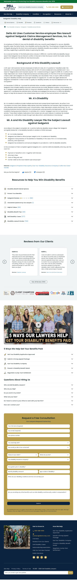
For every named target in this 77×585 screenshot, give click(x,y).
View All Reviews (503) (38, 282)
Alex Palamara (58, 272)
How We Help (9, 14)
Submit (38, 509)
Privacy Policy (15, 574)
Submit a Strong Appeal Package (60, 542)
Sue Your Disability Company (62, 546)
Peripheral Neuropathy (24, 166)
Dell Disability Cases (39, 550)
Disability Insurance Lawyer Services (10, 7)
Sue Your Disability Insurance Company (45, 166)
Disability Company (23, 14)
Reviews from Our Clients (41, 547)
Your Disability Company (13, 27)
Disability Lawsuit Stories (34, 27)
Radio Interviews (38, 559)
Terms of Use (26, 574)
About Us (69, 14)
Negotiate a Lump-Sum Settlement (60, 555)
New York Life (50, 272)
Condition (37, 14)
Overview (36, 544)
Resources (59, 14)
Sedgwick (23, 27)
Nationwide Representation (41, 553)
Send (70, 578)
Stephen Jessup (21, 272)
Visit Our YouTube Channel (41, 556)
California (62, 166)
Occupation (48, 14)
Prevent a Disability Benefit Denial (61, 550)
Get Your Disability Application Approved (62, 537)
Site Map (6, 574)
